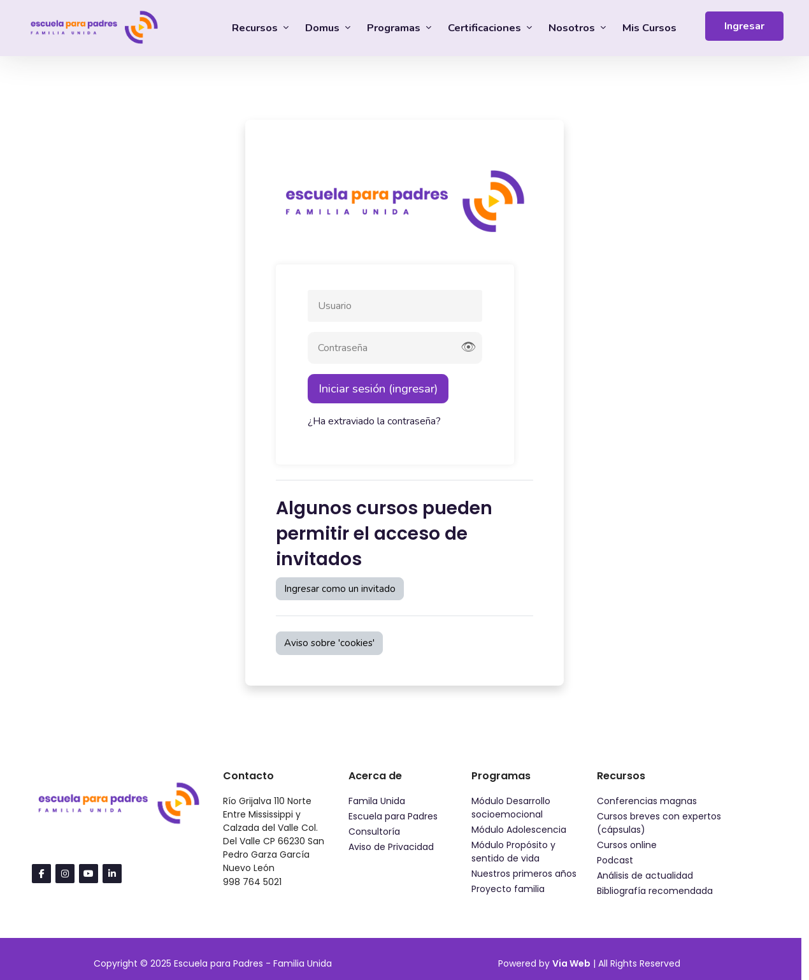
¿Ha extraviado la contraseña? (374, 421)
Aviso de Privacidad (391, 846)
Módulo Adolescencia (518, 829)
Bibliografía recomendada (655, 890)
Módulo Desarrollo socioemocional (510, 808)
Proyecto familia (508, 889)
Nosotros (573, 27)
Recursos (256, 27)
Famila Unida (376, 801)
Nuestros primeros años (523, 873)
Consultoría (374, 831)
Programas (395, 27)
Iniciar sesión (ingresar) (378, 388)
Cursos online (627, 845)
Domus (323, 27)
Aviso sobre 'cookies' (329, 643)
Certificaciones (486, 27)
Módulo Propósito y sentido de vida (513, 852)
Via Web (571, 963)
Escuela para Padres (393, 816)
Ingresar (744, 26)
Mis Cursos (649, 27)
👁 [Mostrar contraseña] (468, 348)
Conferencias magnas (647, 801)
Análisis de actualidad (645, 875)
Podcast (615, 860)
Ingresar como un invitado (340, 588)
